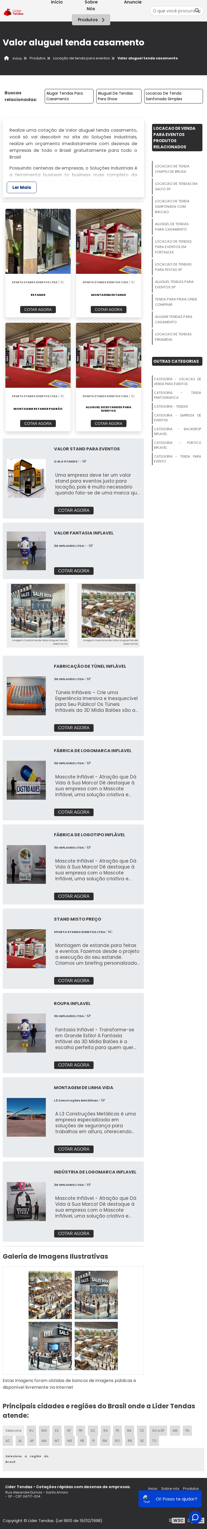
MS (69, 1440)
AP (32, 1440)
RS (106, 1430)
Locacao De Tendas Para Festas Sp (173, 267)
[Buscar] (197, 11)
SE (142, 1440)
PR (80, 1430)
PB (82, 1440)
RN (105, 1440)
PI (93, 1440)
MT (57, 1440)
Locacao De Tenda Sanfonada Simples (164, 96)
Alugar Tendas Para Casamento (64, 96)
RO (117, 1440)
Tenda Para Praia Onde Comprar (176, 302)
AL (20, 1440)
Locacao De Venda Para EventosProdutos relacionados (174, 137)
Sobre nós (170, 1488)
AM (174, 1430)
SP (69, 1430)
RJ (31, 1430)
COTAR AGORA (38, 309)
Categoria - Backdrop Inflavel (177, 431)
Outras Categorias (176, 361)
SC (93, 1430)
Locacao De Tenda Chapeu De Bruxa (172, 169)
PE (117, 1430)
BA (129, 1430)
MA (44, 1440)
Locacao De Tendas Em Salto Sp (176, 186)
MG (44, 1430)
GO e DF (158, 1430)
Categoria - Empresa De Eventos (177, 417)
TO (154, 1440)
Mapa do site (190, 1495)
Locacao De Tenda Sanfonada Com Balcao (172, 206)
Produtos (92, 20)
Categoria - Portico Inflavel (177, 445)
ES (57, 1430)
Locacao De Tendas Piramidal (173, 337)
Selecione (13, 1430)
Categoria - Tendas (171, 406)
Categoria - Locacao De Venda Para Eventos (177, 381)
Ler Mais (21, 187)
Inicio (152, 1488)
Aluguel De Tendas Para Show (115, 96)
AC (7, 1440)
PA (187, 1430)
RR (130, 1440)
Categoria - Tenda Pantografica (177, 395)
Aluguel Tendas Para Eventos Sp (174, 284)
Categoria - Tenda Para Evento (177, 459)
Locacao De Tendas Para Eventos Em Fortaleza (173, 247)
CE (142, 1430)
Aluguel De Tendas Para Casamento (172, 226)
